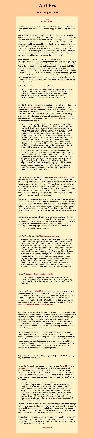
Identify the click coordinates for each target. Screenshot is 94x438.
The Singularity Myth (35, 291)
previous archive (47, 21)
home (47, 19)
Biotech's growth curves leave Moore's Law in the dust (45, 303)
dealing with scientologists (64, 177)
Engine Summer (33, 107)
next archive (47, 428)
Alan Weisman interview (48, 236)
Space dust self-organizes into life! (39, 274)
